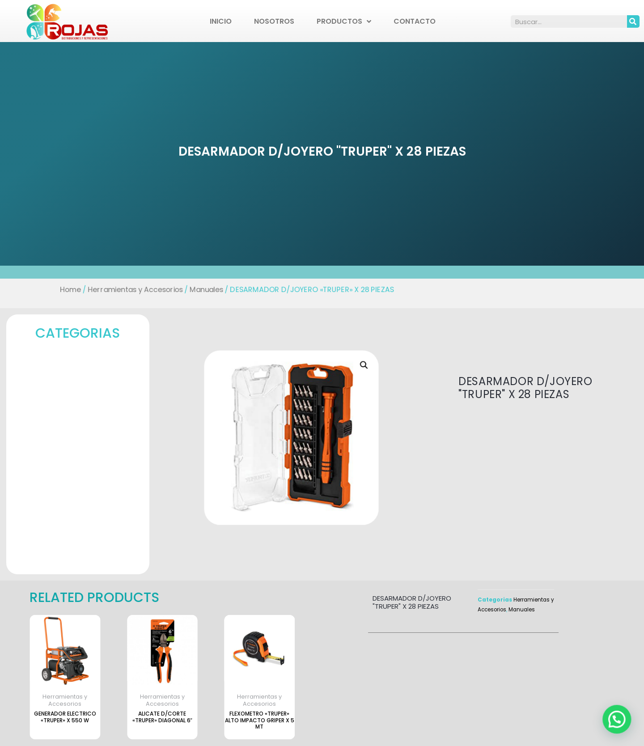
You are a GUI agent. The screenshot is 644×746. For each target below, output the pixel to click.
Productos (344, 21)
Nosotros (274, 21)
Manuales (204, 289)
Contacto (415, 21)
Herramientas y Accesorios (131, 289)
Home (65, 289)
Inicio (221, 21)
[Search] (633, 21)
